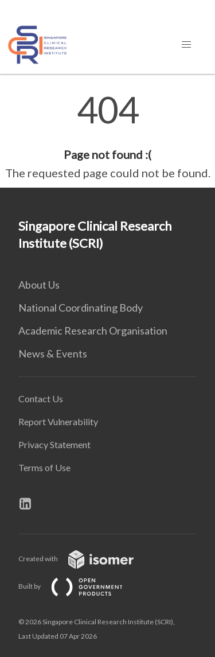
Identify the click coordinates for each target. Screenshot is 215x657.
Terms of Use (44, 467)
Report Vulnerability (58, 421)
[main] (107, 136)
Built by (79, 586)
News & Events (52, 353)
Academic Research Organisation (92, 330)
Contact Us (40, 398)
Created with (85, 558)
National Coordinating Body (80, 307)
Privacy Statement (54, 444)
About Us (39, 284)
